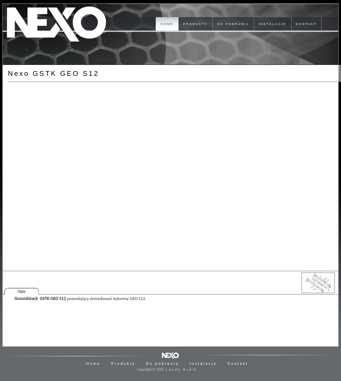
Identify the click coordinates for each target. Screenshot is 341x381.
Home (93, 363)
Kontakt (237, 363)
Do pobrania (162, 363)
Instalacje (202, 363)
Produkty (123, 363)
